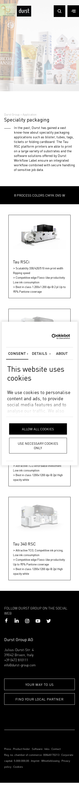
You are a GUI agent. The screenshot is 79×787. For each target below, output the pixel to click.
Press (7, 749)
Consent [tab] (17, 354)
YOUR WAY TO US (39, 684)
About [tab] (62, 354)
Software (37, 749)
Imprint (35, 761)
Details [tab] (39, 354)
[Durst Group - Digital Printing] (24, 15)
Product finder (21, 749)
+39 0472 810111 (16, 660)
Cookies (18, 767)
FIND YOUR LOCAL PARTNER (39, 699)
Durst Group (12, 114)
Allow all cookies (38, 429)
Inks (47, 749)
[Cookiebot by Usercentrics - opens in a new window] (51, 336)
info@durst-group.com (20, 665)
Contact (56, 749)
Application (29, 114)
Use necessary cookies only (38, 445)
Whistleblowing (50, 761)
